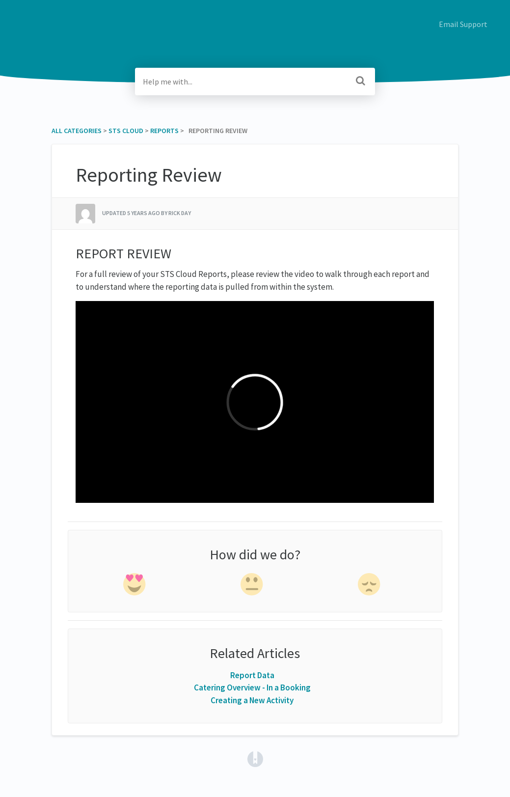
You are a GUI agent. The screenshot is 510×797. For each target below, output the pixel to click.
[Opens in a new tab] (255, 758)
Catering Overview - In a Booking (252, 687)
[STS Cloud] (125, 130)
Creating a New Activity (252, 700)
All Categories (77, 130)
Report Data (252, 675)
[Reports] (164, 130)
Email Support (463, 24)
